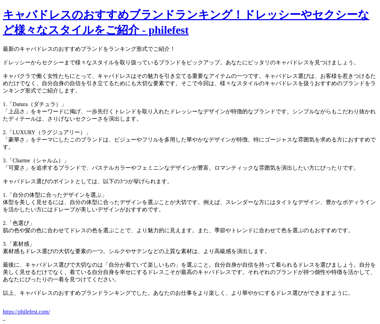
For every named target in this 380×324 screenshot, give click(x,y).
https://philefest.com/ (26, 312)
